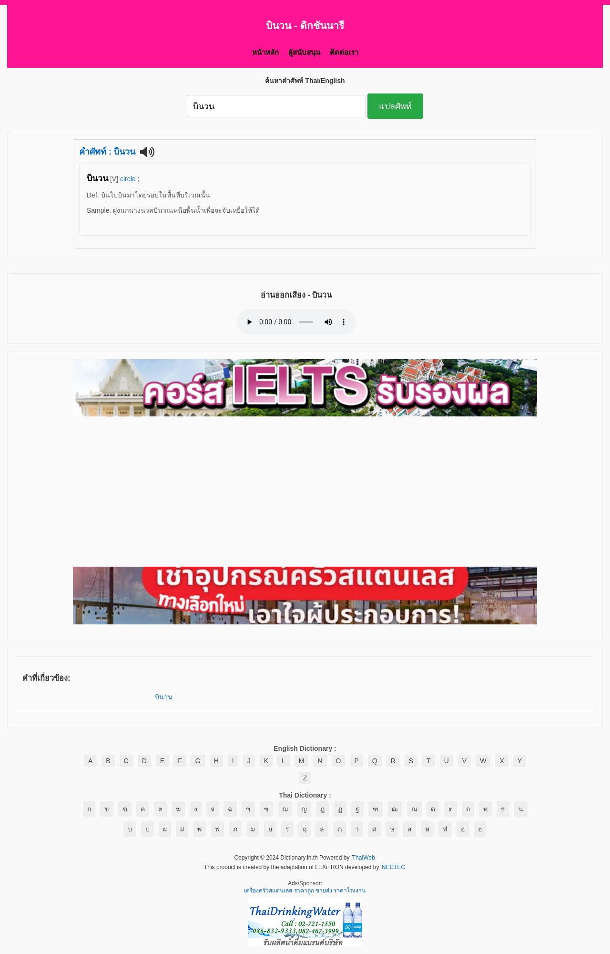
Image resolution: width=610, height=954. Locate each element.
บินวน (164, 697)
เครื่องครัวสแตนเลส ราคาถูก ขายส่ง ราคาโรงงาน (305, 891)
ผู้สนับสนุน (304, 52)
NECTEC (393, 867)
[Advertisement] (305, 492)
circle (128, 179)
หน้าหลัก (265, 52)
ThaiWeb (363, 858)
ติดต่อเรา (344, 52)
